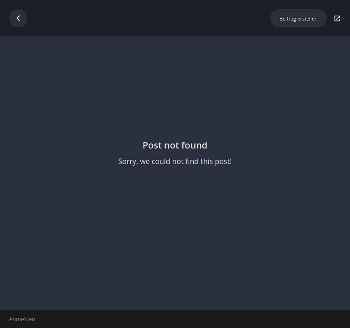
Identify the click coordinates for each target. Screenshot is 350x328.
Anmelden (22, 319)
